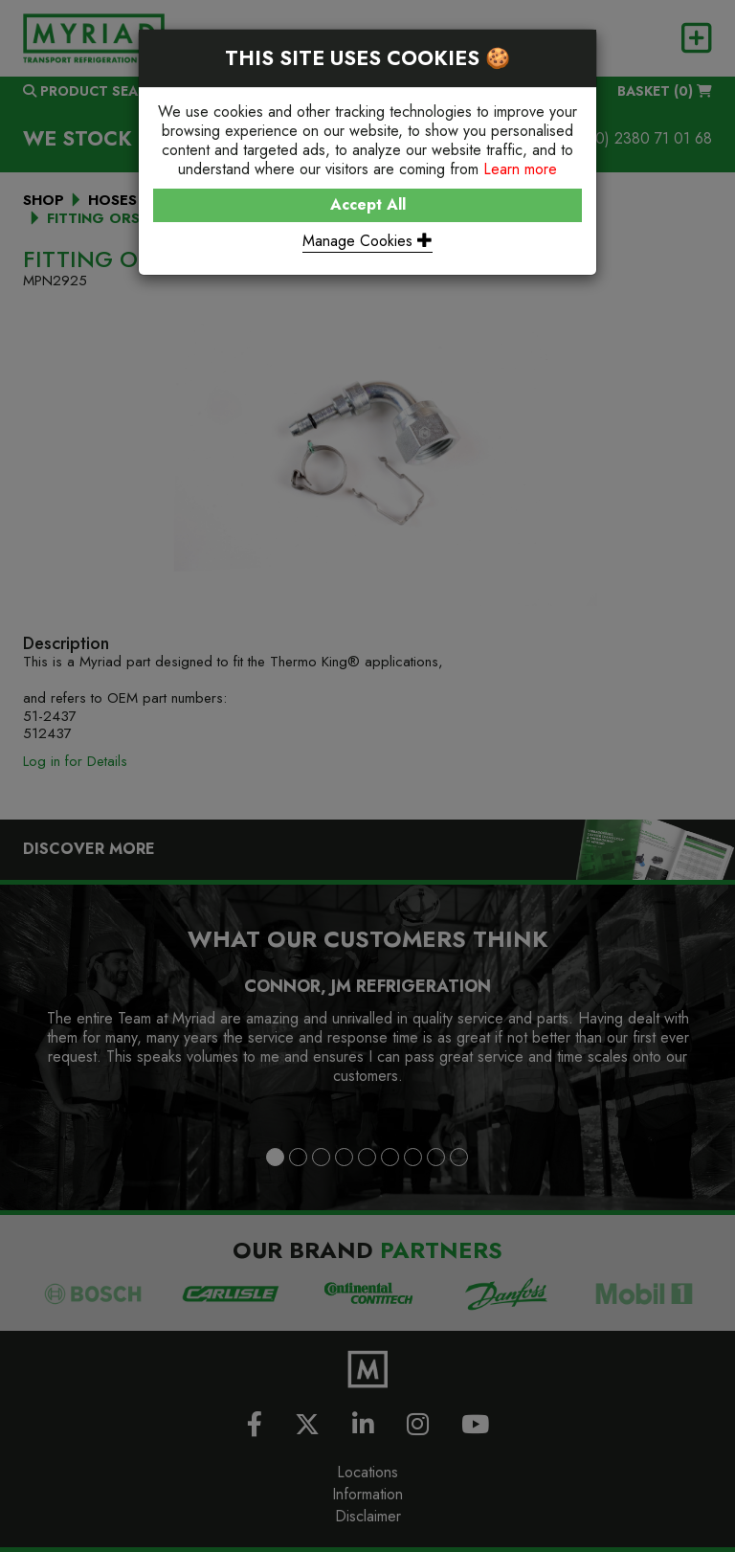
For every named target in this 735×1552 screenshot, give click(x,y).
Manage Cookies (367, 241)
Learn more (520, 169)
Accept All (368, 204)
